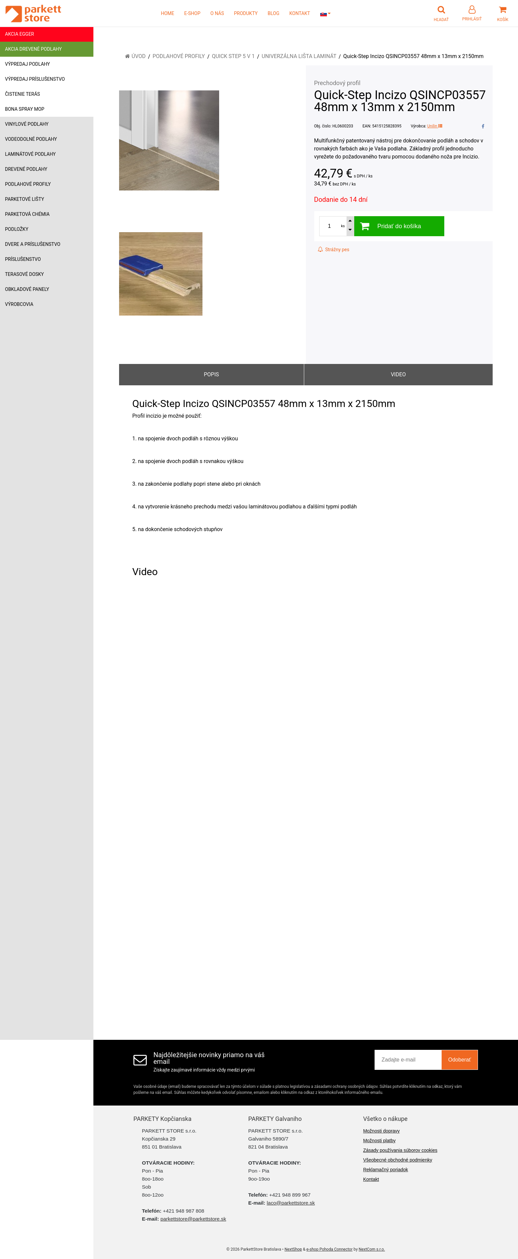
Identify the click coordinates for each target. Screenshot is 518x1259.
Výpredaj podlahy (27, 64)
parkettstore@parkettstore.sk (193, 1219)
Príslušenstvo (23, 259)
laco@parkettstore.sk (291, 1203)
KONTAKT (300, 13)
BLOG (274, 13)
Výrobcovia (19, 304)
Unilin (434, 126)
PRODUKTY (245, 13)
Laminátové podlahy (30, 154)
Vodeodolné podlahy (31, 139)
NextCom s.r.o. (372, 1249)
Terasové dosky (24, 274)
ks (343, 226)
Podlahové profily (28, 184)
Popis (211, 374)
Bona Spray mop (24, 109)
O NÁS (217, 13)
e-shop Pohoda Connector (330, 1249)
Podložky (16, 229)
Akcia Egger (19, 34)
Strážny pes (334, 249)
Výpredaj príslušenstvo (35, 79)
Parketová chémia (27, 214)
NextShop (293, 1249)
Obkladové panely (27, 289)
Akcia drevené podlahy (33, 49)
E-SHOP (192, 13)
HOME (167, 13)
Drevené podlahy (26, 169)
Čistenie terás (22, 94)
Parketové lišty (24, 199)
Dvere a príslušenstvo (32, 244)
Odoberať (459, 1060)
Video (398, 374)
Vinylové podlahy (27, 124)
